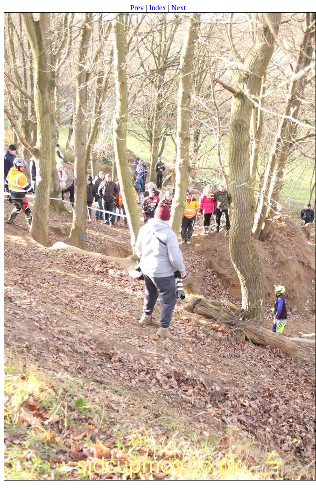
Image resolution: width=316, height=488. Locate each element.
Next (178, 8)
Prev (137, 8)
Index (157, 8)
